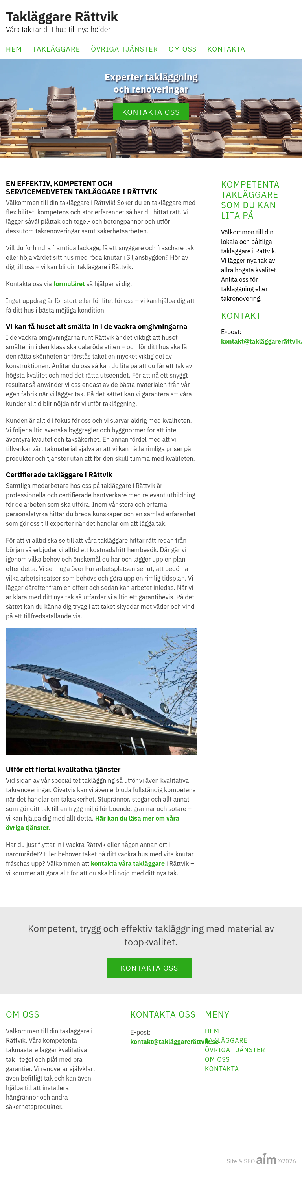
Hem (14, 49)
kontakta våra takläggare (128, 863)
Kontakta (226, 49)
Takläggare (56, 49)
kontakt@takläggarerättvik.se (174, 1042)
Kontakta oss (151, 112)
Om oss (183, 49)
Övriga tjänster (124, 49)
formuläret (69, 284)
